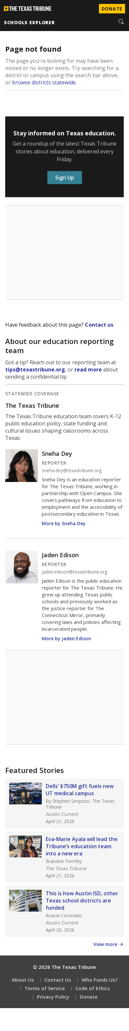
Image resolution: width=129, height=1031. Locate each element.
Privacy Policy (53, 996)
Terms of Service (44, 988)
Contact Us (57, 979)
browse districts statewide (44, 82)
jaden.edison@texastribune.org (74, 572)
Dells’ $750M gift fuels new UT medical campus (80, 789)
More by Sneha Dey (64, 523)
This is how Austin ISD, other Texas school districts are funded (82, 900)
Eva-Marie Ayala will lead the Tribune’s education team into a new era (82, 846)
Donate (89, 996)
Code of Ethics (92, 988)
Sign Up (64, 177)
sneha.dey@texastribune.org (72, 470)
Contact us (99, 324)
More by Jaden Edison (66, 638)
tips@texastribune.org (35, 369)
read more (88, 369)
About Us (23, 979)
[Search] (121, 22)
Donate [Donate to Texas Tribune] (112, 9)
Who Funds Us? (100, 979)
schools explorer (29, 22)
